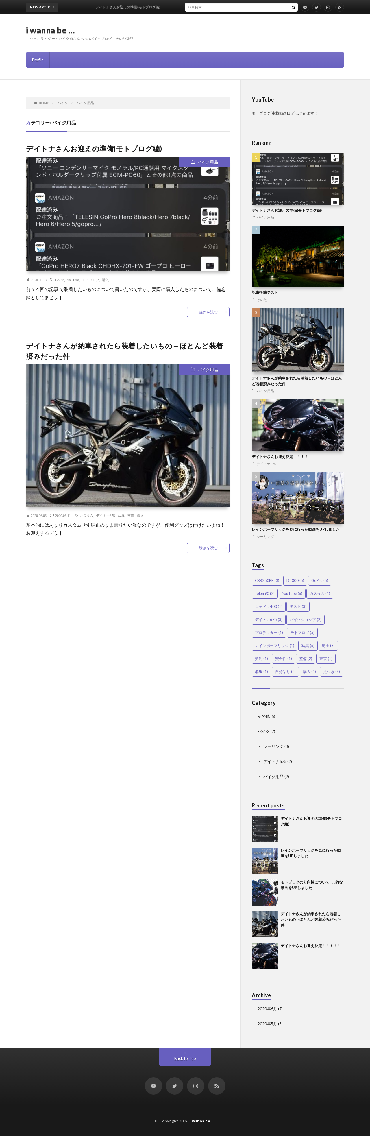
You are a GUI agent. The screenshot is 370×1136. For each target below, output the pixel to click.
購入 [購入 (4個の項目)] (309, 671)
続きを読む (208, 312)
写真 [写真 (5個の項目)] (307, 645)
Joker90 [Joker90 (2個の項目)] (265, 593)
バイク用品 (208, 161)
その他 (262, 299)
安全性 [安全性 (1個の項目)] (283, 658)
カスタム (86, 515)
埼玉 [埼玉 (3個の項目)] (328, 645)
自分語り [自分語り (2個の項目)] (285, 671)
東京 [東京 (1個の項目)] (325, 658)
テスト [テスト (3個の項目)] (298, 606)
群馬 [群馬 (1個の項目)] (261, 671)
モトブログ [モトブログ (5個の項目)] (302, 632)
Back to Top (185, 1058)
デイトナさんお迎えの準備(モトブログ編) (94, 148)
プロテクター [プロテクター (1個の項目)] (269, 632)
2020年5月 (267, 1023)
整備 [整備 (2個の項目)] (305, 658)
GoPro (59, 279)
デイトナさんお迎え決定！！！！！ (282, 456)
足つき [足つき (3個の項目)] (331, 671)
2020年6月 (267, 1008)
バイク (264, 731)
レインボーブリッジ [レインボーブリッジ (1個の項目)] (274, 645)
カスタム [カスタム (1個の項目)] (320, 593)
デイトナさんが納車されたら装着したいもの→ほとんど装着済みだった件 (311, 919)
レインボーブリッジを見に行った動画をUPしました (296, 529)
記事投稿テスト (265, 292)
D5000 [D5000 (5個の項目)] (295, 580)
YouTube (73, 279)
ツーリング (265, 536)
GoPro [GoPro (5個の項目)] (319, 580)
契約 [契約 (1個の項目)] (261, 658)
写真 (121, 515)
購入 (105, 279)
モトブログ (90, 279)
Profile (38, 59)
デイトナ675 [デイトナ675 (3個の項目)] (268, 619)
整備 (130, 515)
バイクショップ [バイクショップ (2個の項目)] (305, 619)
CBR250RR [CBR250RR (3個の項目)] (267, 580)
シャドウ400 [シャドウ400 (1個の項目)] (268, 606)
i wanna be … (50, 30)
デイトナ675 (105, 515)
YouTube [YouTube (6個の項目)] (292, 593)
